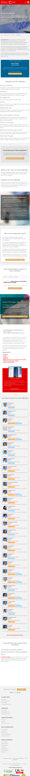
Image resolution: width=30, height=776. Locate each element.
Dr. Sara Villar (10, 625)
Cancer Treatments (4, 702)
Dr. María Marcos (11, 514)
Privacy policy (9, 763)
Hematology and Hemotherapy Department (14, 422)
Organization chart (4, 730)
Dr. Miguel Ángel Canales (12, 434)
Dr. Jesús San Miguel (11, 601)
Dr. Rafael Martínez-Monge (12, 522)
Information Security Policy (15, 765)
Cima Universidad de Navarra (18, 758)
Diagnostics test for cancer (5, 700)
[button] (15, 74)
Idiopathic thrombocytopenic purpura (10, 360)
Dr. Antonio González (5, 657)
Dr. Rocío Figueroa (11, 442)
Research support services (5, 723)
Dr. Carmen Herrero (11, 474)
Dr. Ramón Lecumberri (12, 490)
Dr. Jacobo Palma (11, 553)
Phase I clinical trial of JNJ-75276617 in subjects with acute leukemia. (14, 282)
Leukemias (5, 357)
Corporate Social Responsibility (6, 734)
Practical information (4, 745)
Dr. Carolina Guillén (11, 458)
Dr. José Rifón (10, 577)
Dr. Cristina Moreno (11, 545)
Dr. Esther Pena (10, 561)
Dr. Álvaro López (10, 498)
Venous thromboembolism (8, 362)
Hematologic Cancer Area (11, 406)
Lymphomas (5, 358)
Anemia (4, 355)
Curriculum (10, 435)
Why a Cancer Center (4, 729)
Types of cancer (3, 699)
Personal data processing (17, 763)
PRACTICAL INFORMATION (6, 739)
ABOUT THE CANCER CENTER (7, 727)
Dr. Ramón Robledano (11, 585)
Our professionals (4, 732)
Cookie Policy (24, 763)
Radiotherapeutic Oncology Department (13, 525)
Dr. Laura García (10, 450)
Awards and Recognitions (5, 735)
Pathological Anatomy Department (13, 501)
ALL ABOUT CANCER (5, 697)
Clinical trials (3, 721)
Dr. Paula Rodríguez (11, 593)
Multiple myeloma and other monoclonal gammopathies (14, 359)
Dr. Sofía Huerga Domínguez (13, 482)
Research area (3, 719)
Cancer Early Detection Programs (6, 704)
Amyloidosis (5, 354)
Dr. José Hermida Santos (12, 466)
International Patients (4, 748)
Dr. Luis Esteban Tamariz (12, 617)
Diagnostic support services (5, 713)
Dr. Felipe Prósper (11, 569)
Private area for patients (5, 750)
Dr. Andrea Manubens (11, 506)
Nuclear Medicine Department (12, 612)
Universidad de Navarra (7, 758)
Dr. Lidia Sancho (10, 609)
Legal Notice (4, 763)
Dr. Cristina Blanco (11, 426)
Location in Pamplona (4, 743)
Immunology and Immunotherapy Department (14, 549)
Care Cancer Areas (4, 710)
